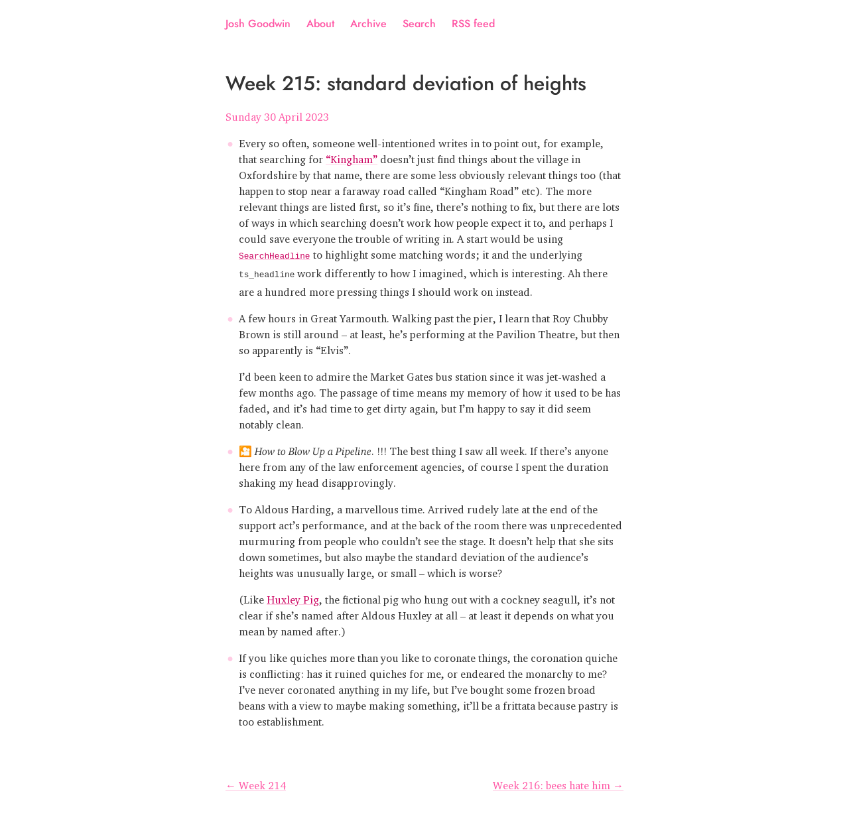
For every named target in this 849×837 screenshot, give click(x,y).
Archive (368, 23)
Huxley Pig (293, 596)
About (320, 23)
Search (419, 23)
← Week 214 (256, 781)
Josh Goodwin (258, 23)
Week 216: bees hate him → (558, 781)
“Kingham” (351, 157)
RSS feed (473, 23)
